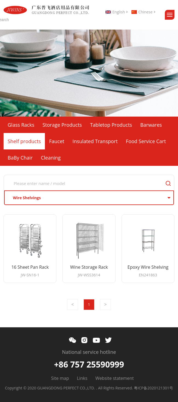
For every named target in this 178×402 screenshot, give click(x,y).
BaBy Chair (20, 157)
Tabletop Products (111, 125)
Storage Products (62, 125)
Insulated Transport (95, 141)
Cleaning (51, 157)
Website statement (114, 378)
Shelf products (24, 141)
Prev (72, 304)
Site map (60, 378)
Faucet (56, 141)
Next (105, 304)
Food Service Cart (146, 141)
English (118, 12)
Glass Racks (21, 125)
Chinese (145, 12)
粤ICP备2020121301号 (153, 388)
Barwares (151, 125)
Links (82, 378)
